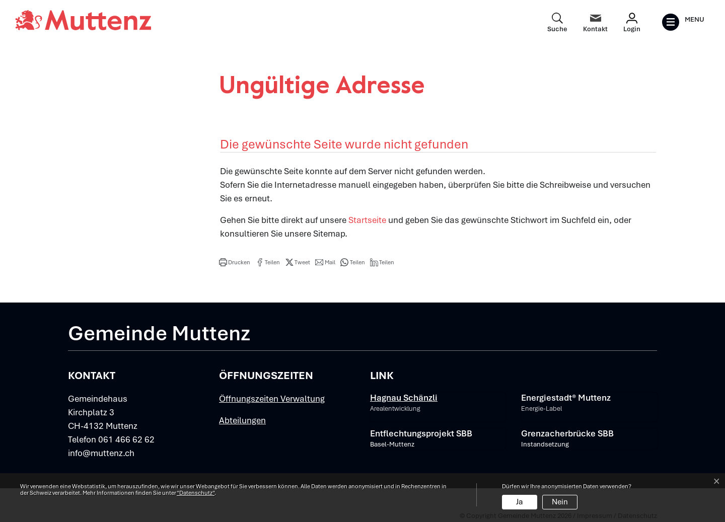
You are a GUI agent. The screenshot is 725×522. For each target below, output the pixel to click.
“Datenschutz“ (195, 492)
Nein (560, 502)
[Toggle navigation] (683, 22)
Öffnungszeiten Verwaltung (272, 398)
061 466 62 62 (126, 439)
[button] (234, 262)
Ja (519, 502)
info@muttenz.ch (101, 453)
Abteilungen (242, 420)
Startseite (367, 220)
